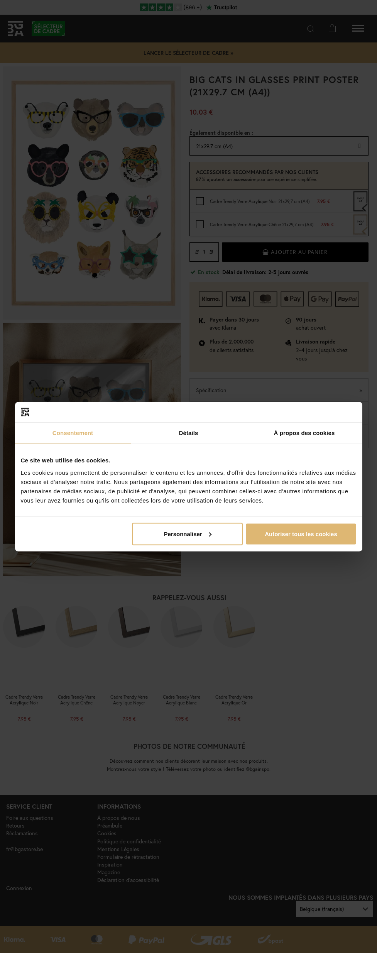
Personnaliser (187, 533)
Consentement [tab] (72, 433)
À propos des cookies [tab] (304, 433)
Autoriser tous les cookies (301, 533)
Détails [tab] (188, 433)
